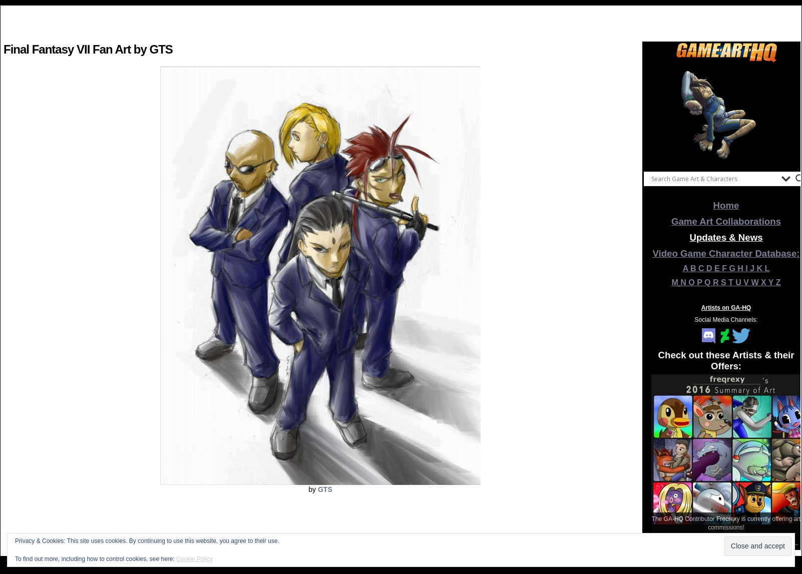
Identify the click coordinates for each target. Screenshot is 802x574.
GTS (325, 489)
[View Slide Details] (726, 115)
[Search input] (713, 179)
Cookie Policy (194, 558)
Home (726, 205)
